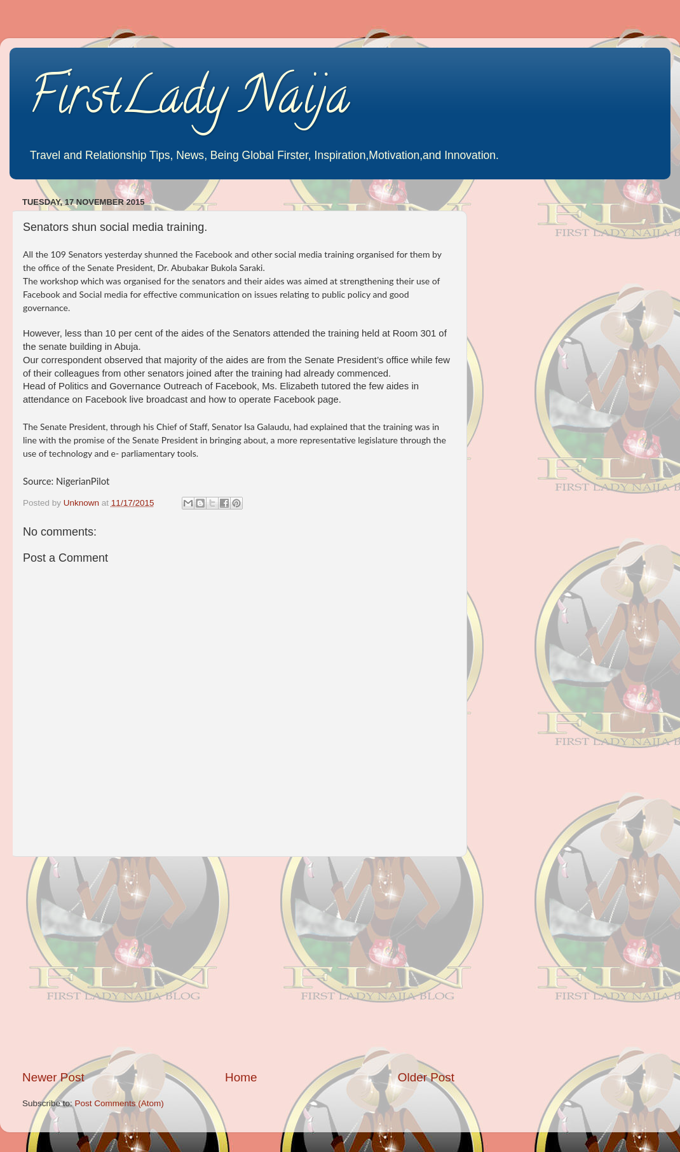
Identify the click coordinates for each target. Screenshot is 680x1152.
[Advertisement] (238, 963)
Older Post (426, 1077)
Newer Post (53, 1077)
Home (241, 1077)
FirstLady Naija (189, 101)
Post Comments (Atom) (119, 1103)
